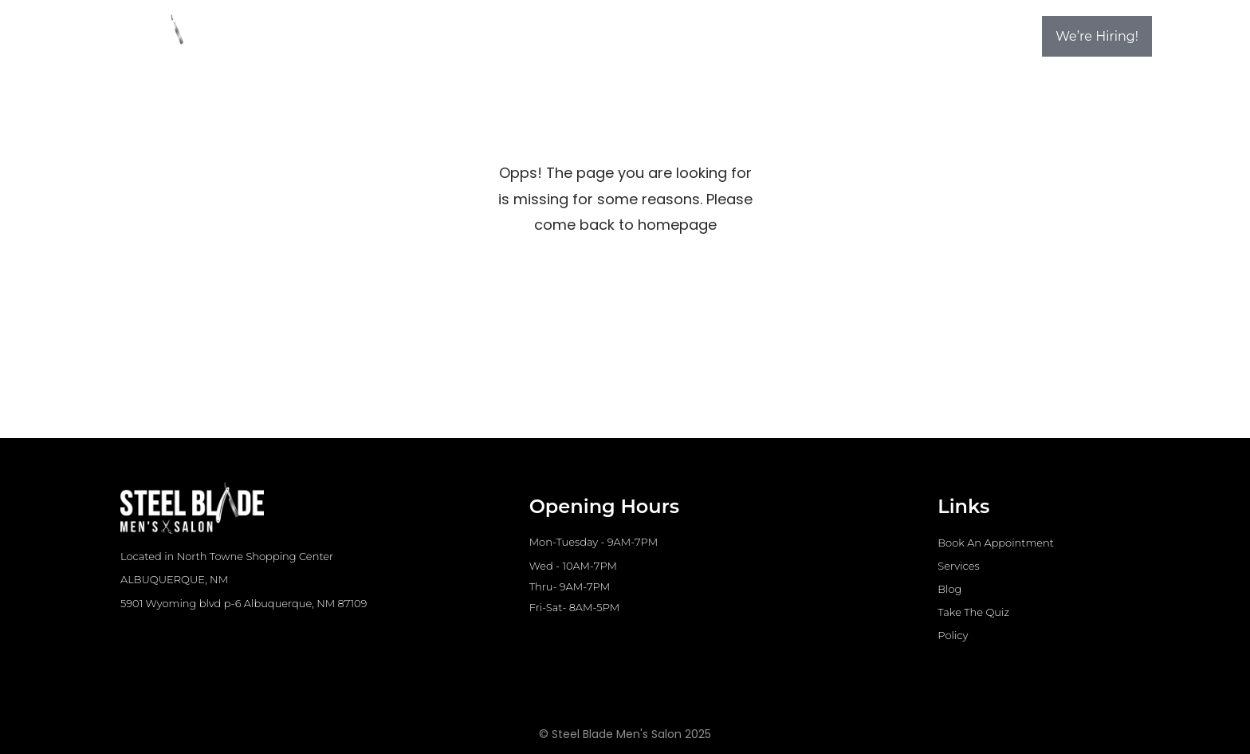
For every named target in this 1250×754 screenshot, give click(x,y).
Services (958, 565)
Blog (949, 588)
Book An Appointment (996, 542)
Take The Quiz (973, 612)
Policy (953, 635)
